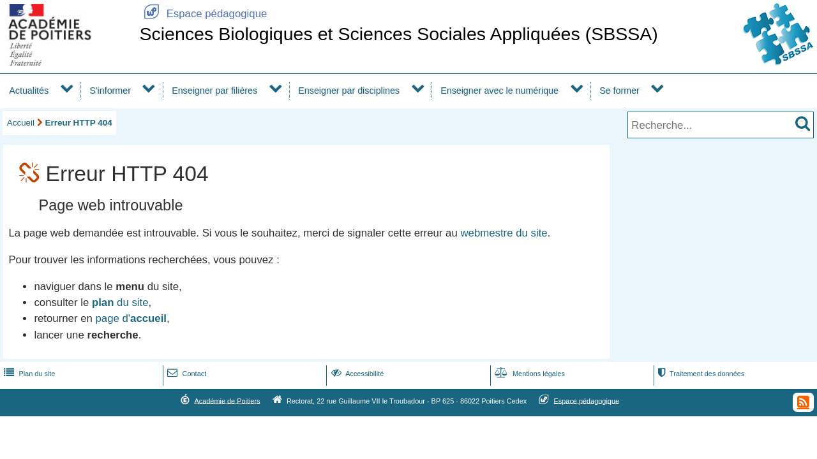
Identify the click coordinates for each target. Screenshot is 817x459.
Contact (185, 373)
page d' (131, 318)
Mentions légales (528, 373)
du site (120, 302)
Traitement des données (700, 373)
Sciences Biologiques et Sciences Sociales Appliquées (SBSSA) (398, 34)
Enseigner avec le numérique (499, 90)
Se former (619, 90)
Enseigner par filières (214, 90)
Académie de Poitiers (227, 400)
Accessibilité (356, 373)
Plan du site (28, 373)
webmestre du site (503, 233)
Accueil (20, 122)
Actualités (29, 90)
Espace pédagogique (203, 14)
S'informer (110, 90)
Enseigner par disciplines (349, 90)
